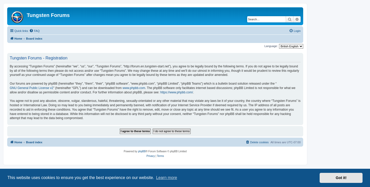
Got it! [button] (341, 178)
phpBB (142, 151)
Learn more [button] (166, 177)
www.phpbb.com (134, 88)
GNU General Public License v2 (31, 88)
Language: (271, 46)
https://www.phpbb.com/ (176, 92)
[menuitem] (34, 31)
